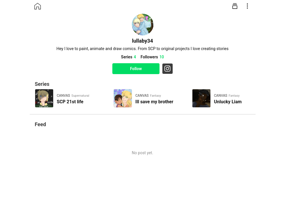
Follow (136, 68)
